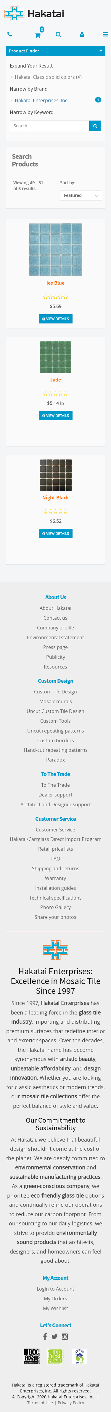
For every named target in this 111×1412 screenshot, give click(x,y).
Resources (55, 666)
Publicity (55, 657)
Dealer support (55, 794)
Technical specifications (55, 898)
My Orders (55, 1298)
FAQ (55, 858)
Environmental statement (55, 637)
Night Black (55, 497)
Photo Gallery (55, 907)
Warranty (55, 878)
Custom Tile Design (55, 691)
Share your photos (55, 917)
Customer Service (55, 829)
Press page (55, 647)
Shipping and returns (55, 868)
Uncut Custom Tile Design (55, 711)
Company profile (55, 627)
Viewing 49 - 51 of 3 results (28, 185)
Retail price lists (55, 849)
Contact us (55, 618)
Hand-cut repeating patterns (56, 750)
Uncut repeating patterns (55, 730)
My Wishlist (55, 1308)
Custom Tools (55, 721)
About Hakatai (55, 608)
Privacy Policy (71, 1402)
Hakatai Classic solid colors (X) (48, 77)
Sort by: (67, 182)
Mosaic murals (55, 701)
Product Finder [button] (24, 51)
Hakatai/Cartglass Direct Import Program (56, 839)
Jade (55, 379)
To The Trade (55, 785)
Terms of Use (40, 1402)
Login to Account (55, 1289)
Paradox (55, 760)
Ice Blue (55, 282)
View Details (55, 318)
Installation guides (55, 888)
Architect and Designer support (55, 804)
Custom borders (55, 740)
